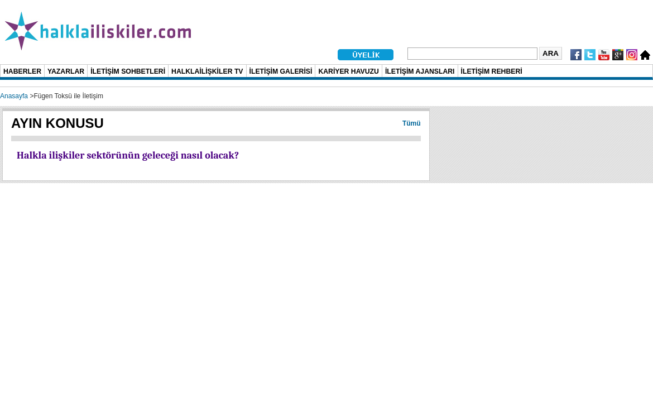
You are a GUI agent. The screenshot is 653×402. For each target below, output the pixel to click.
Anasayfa (14, 96)
